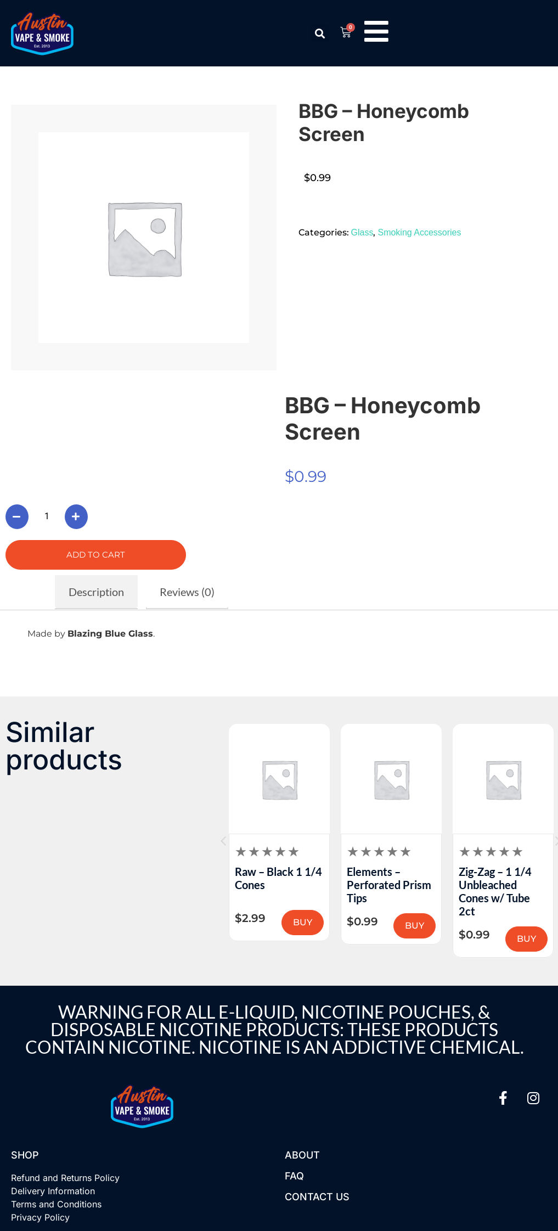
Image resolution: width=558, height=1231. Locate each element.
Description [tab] (96, 591)
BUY (302, 925)
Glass (362, 232)
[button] (320, 33)
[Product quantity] (47, 516)
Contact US (317, 1196)
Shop (25, 1155)
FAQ (294, 1176)
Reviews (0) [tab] (187, 591)
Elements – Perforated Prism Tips (501, 884)
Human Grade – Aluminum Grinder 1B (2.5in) (278, 884)
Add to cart (95, 554)
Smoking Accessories (419, 232)
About (302, 1155)
